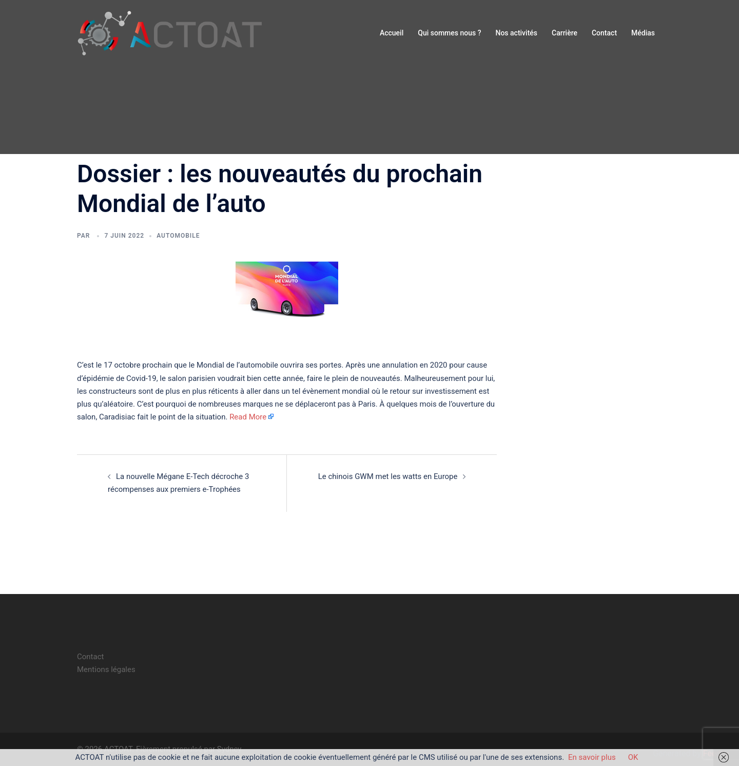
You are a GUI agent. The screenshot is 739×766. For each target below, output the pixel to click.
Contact (604, 33)
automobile (178, 235)
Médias (643, 33)
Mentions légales (106, 669)
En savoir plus (592, 757)
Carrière (564, 33)
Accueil (391, 33)
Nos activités (516, 33)
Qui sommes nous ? (449, 33)
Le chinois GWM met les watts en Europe (388, 476)
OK (633, 757)
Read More (247, 417)
